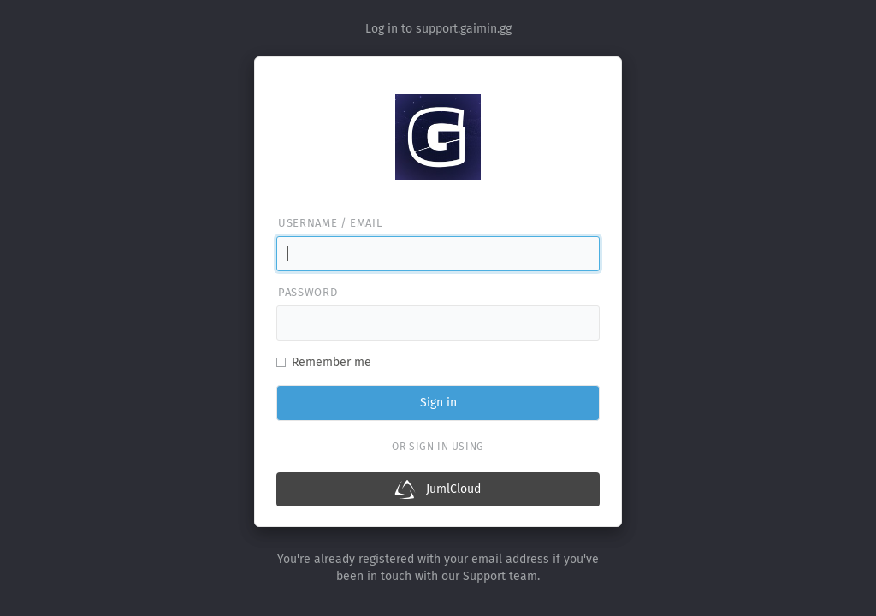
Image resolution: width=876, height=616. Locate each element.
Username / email (330, 222)
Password (307, 292)
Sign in (438, 402)
